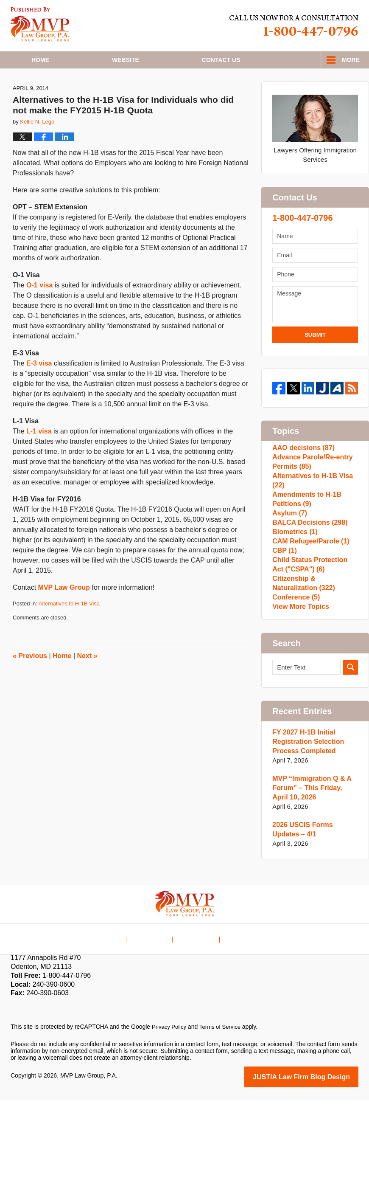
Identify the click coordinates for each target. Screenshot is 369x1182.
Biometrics (293, 587)
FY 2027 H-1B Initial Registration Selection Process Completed (305, 825)
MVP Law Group (64, 615)
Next (87, 684)
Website (125, 59)
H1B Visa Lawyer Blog (40, 24)
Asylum (288, 560)
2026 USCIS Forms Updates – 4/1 (314, 913)
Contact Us (197, 1015)
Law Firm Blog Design (317, 1160)
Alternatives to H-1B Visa (69, 632)
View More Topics (298, 688)
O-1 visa (39, 313)
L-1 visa (39, 459)
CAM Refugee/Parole (308, 601)
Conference (294, 674)
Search (350, 750)
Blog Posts (238, 1015)
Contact (221, 59)
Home (40, 59)
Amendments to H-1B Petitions (304, 542)
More (351, 59)
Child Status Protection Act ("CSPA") (313, 633)
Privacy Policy (170, 1110)
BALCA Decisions (307, 574)
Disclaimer (155, 1015)
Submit (315, 363)
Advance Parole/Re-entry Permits (310, 496)
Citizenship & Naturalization (314, 656)
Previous (30, 684)
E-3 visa (39, 391)
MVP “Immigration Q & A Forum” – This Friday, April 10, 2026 (313, 871)
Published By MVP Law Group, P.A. (293, 26)
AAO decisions (301, 478)
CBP (283, 615)
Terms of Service (224, 1110)
